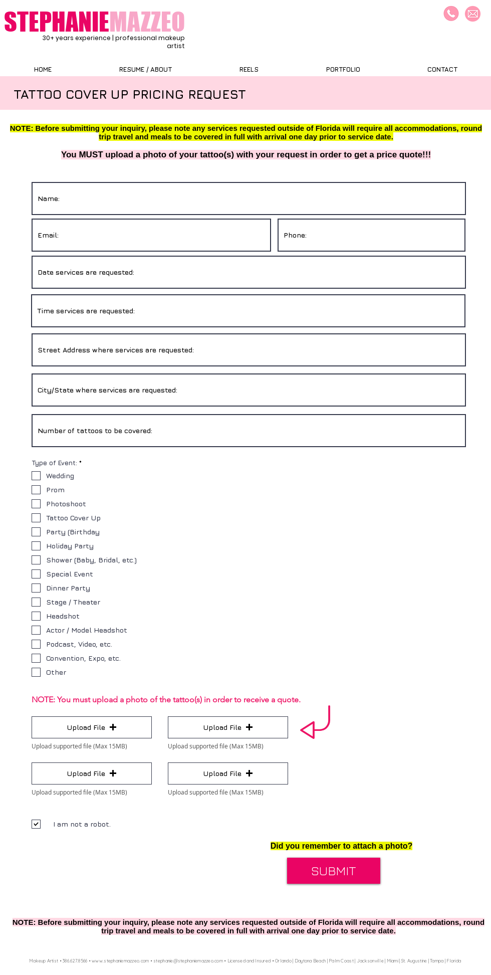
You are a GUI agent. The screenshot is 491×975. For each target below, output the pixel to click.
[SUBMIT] (333, 871)
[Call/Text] (451, 14)
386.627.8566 (75, 960)
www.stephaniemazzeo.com (120, 960)
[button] (92, 727)
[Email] (472, 14)
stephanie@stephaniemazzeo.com (188, 960)
